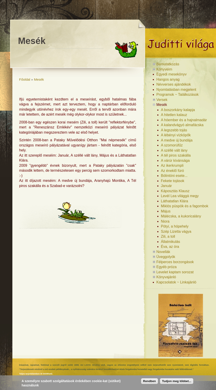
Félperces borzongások (175, 262)
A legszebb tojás (174, 130)
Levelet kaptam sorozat (175, 272)
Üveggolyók (165, 257)
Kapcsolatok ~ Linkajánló (176, 282)
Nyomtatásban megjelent (176, 89)
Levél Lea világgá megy (180, 196)
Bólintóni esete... (174, 176)
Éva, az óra (170, 247)
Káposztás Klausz (175, 191)
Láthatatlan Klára (174, 201)
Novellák (163, 252)
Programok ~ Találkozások (177, 94)
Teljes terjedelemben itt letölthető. (36, 374)
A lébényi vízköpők (176, 135)
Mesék (39, 79)
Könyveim (164, 69)
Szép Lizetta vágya (176, 231)
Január (166, 186)
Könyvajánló (166, 277)
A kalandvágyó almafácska (182, 125)
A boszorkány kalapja (178, 110)
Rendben (149, 381)
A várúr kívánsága (175, 160)
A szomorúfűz (172, 145)
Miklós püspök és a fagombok (184, 206)
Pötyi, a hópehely (175, 226)
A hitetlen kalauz (174, 115)
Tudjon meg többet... (176, 381)
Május (166, 211)
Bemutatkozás (167, 64)
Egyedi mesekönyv (171, 74)
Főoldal (24, 79)
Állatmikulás (170, 242)
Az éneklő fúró (172, 171)
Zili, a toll (168, 236)
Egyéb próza (166, 267)
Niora (165, 221)
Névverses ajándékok (173, 84)
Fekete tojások (172, 181)
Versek (161, 100)
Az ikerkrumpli (172, 165)
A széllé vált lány (174, 150)
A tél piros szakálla (176, 155)
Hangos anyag (168, 79)
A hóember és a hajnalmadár (184, 120)
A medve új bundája (177, 140)
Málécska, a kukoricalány (181, 216)
